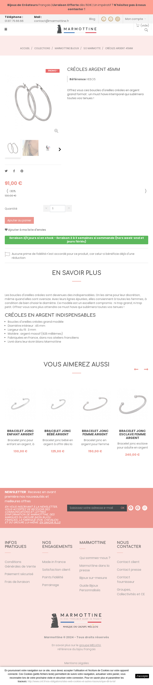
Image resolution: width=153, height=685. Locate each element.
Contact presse (129, 569)
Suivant (60, 149)
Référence (78, 79)
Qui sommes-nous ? (94, 558)
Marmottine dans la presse (94, 568)
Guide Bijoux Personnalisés (89, 587)
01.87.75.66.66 (14, 21)
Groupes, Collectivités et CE (131, 591)
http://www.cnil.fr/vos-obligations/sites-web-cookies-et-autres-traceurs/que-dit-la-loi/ (72, 681)
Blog (92, 19)
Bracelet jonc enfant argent (20, 432)
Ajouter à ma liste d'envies (25, 230)
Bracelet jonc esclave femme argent (132, 434)
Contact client (128, 562)
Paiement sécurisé (19, 574)
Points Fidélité (52, 577)
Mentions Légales (76, 663)
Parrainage (50, 585)
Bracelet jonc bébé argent (57, 432)
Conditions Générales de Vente (20, 564)
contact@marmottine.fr (51, 21)
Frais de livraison (17, 581)
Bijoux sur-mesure (93, 578)
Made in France (54, 562)
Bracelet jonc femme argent (95, 432)
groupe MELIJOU (90, 645)
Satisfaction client (56, 569)
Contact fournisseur (125, 579)
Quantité (11, 209)
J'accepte (142, 676)
